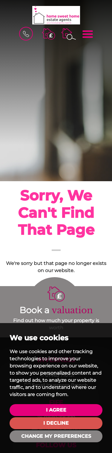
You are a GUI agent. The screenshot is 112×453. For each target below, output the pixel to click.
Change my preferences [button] (56, 436)
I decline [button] (56, 423)
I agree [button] (56, 410)
